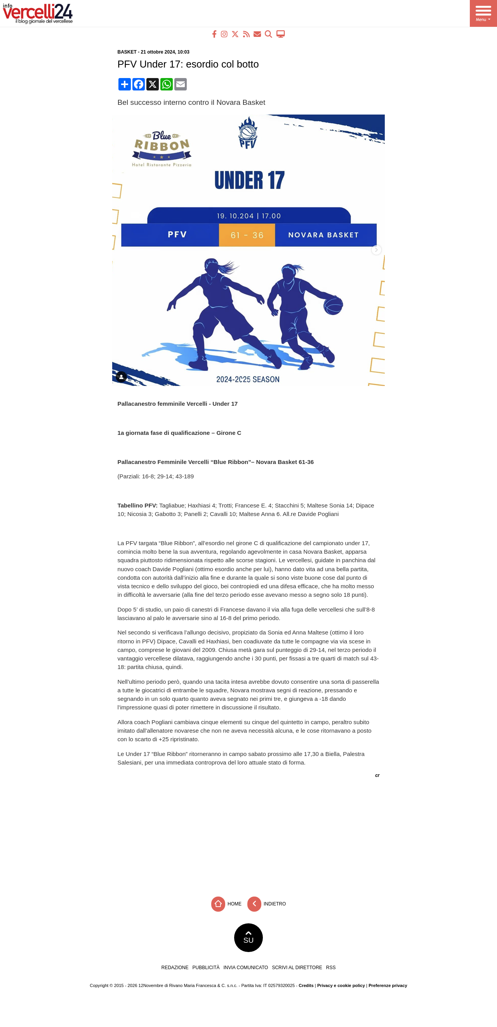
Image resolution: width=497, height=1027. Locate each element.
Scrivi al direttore (297, 967)
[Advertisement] (248, 834)
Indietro (266, 904)
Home (226, 904)
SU (248, 937)
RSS (331, 967)
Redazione (174, 967)
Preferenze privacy (387, 985)
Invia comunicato (246, 967)
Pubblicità (206, 967)
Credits (306, 985)
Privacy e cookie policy (341, 985)
